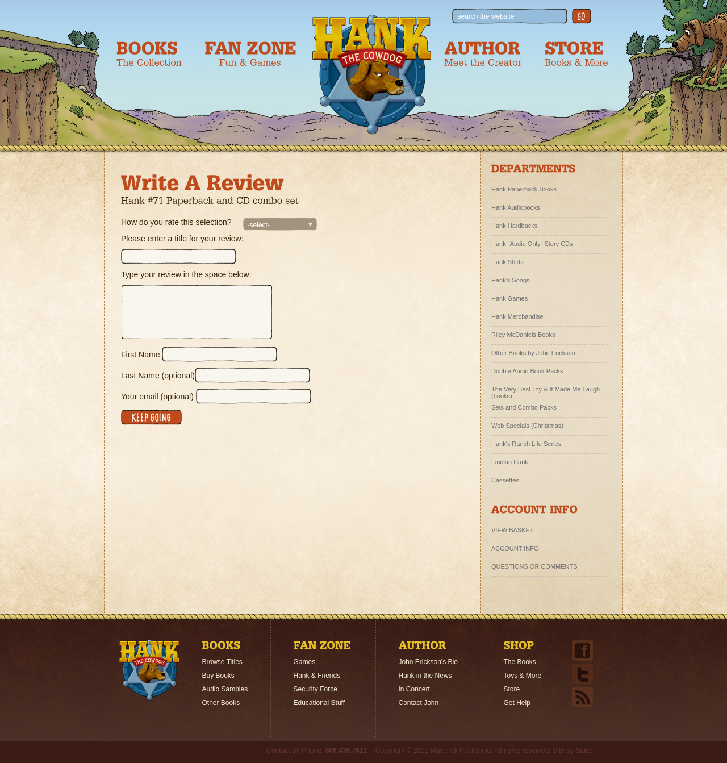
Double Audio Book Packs (527, 371)
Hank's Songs (510, 280)
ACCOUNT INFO (515, 548)
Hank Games (509, 298)
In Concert (414, 689)
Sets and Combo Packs (524, 407)
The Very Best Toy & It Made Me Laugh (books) (545, 391)
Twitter (582, 674)
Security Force (315, 689)
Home (149, 670)
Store (512, 689)
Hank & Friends (317, 675)
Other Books (221, 703)
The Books (520, 662)
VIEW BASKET (512, 530)
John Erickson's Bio (428, 662)
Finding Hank (509, 461)
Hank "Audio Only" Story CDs (532, 243)
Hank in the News (425, 675)
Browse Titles (222, 662)
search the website (486, 16)
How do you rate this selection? (176, 222)
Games (305, 662)
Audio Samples (225, 689)
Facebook (582, 650)
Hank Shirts (507, 261)
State (583, 750)
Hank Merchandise (517, 316)
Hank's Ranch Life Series (526, 443)
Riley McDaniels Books (523, 334)
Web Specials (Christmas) (527, 425)
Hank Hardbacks (514, 225)
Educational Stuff (319, 703)
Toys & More (523, 675)
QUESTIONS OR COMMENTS (534, 566)
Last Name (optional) (158, 375)
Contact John (419, 703)
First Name (140, 354)
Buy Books (218, 675)
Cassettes (505, 480)
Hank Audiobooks (515, 207)
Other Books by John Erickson (533, 352)
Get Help (517, 703)
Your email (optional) (157, 396)
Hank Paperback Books (524, 189)
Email (582, 697)
